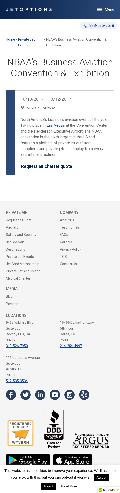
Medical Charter (18, 278)
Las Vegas (56, 125)
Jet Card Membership (22, 264)
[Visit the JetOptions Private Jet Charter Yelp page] (84, 395)
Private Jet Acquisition (23, 271)
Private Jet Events (20, 257)
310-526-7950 (17, 346)
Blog (9, 296)
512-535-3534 (17, 381)
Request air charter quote (46, 166)
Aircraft (12, 227)
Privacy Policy (70, 249)
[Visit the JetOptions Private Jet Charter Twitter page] (25, 395)
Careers (66, 242)
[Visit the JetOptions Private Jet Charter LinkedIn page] (40, 395)
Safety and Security (21, 235)
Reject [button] (48, 486)
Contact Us (68, 264)
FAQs (64, 235)
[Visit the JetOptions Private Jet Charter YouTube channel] (55, 395)
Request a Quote (19, 220)
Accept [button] (101, 477)
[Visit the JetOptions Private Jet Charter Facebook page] (11, 395)
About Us (67, 220)
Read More (69, 486)
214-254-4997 (71, 346)
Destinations (15, 249)
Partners (12, 304)
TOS (63, 257)
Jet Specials (15, 242)
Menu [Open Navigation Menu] (109, 9)
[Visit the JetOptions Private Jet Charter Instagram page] (69, 395)
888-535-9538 (98, 25)
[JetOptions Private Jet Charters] (29, 9)
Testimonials (70, 227)
